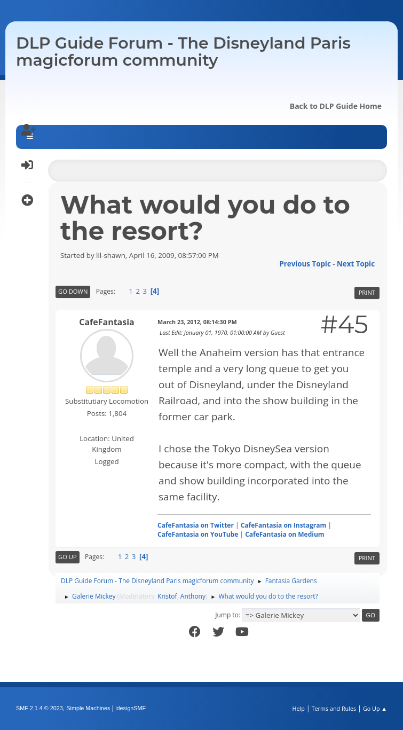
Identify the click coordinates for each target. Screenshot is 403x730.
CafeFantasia (106, 322)
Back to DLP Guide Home (336, 106)
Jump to (227, 614)
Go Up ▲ (375, 708)
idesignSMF (130, 708)
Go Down (73, 291)
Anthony (193, 596)
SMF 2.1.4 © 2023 (39, 708)
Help (298, 708)
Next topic (356, 264)
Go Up (67, 557)
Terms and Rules (334, 708)
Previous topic (304, 264)
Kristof (167, 596)
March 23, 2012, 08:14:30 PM (197, 322)
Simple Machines (88, 708)
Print (367, 292)
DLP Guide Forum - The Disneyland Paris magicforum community (183, 51)
